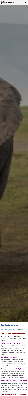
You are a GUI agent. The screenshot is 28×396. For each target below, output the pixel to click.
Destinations (11, 329)
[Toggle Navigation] (25, 2)
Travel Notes (7, 2)
